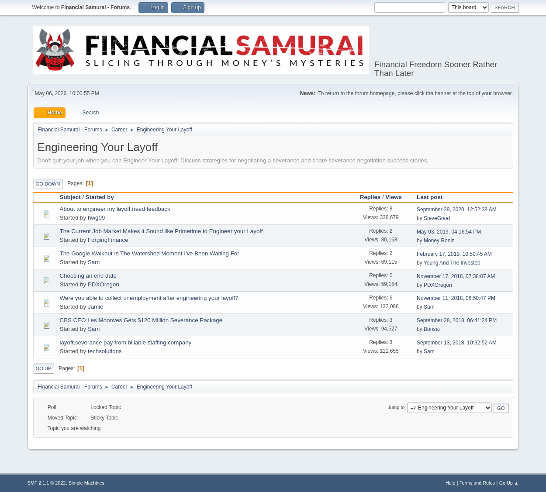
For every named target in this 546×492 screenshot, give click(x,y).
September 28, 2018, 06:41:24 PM (457, 320)
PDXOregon (103, 284)
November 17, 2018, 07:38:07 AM (456, 276)
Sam (94, 262)
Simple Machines (86, 482)
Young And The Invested (452, 263)
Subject (70, 197)
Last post (433, 197)
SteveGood (437, 218)
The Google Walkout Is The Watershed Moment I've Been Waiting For (149, 253)
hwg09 (96, 217)
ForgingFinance (108, 240)
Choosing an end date (88, 275)
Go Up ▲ (509, 482)
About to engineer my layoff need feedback (115, 209)
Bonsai (432, 329)
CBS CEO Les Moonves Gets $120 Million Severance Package (141, 320)
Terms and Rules (477, 482)
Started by (100, 197)
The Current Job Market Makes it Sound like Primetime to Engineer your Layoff (161, 231)
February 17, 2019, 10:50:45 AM (454, 254)
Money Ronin (439, 240)
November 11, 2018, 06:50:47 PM (456, 298)
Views (393, 197)
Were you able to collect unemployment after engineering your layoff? (149, 298)
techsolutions (105, 351)
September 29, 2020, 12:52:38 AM (457, 209)
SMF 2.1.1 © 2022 (47, 482)
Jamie (96, 306)
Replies (370, 197)
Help (450, 482)
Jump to (396, 407)
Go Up (44, 368)
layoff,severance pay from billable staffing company (126, 342)
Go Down (48, 183)
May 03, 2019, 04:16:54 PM (449, 232)
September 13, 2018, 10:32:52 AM (457, 343)
